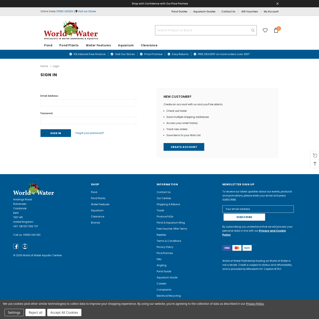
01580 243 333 (31, 235)
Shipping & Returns (168, 204)
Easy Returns (178, 54)
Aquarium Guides (204, 11)
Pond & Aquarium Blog (171, 222)
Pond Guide (164, 271)
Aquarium (126, 45)
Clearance (97, 216)
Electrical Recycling (169, 295)
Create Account (184, 147)
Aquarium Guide (167, 277)
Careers (161, 283)
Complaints (164, 289)
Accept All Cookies (64, 312)
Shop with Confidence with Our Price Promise (160, 3)
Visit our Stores (87, 11)
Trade (160, 210)
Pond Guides (179, 11)
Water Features (98, 45)
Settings (14, 312)
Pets (159, 259)
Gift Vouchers (249, 11)
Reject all (35, 312)
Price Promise (151, 54)
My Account (271, 11)
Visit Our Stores (123, 54)
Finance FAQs (165, 216)
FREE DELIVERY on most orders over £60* (222, 54)
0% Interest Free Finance (87, 54)
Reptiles (161, 235)
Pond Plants (69, 45)
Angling (161, 265)
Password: (46, 113)
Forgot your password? (92, 133)
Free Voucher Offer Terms (172, 228)
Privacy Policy (165, 247)
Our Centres (164, 198)
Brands (95, 222)
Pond (48, 45)
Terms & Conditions (169, 241)
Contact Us (228, 11)
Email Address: (49, 95)
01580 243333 (64, 11)
